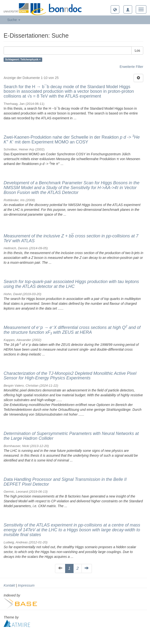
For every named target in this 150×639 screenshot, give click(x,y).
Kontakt (9, 585)
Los (137, 50)
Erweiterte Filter (131, 67)
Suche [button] (13, 20)
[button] (115, 9)
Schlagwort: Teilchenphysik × (23, 59)
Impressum (26, 585)
